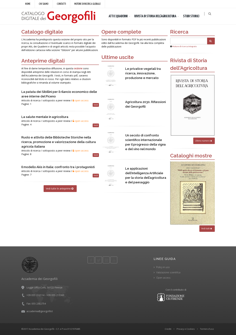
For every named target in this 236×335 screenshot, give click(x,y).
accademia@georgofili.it (39, 311)
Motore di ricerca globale (87, 4)
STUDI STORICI (193, 16)
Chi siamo (43, 4)
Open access (163, 277)
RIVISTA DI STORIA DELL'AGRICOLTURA (157, 16)
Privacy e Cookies (186, 328)
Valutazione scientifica (168, 272)
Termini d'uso (207, 328)
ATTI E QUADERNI (119, 16)
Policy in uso (163, 267)
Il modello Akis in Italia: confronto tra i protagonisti (58, 167)
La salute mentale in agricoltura (44, 117)
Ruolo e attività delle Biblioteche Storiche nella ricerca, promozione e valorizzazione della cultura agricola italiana (58, 142)
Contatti (61, 4)
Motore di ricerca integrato (184, 46)
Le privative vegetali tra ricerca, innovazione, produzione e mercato (143, 73)
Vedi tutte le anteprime (60, 188)
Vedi (96, 104)
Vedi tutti (207, 228)
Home (27, 4)
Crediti (168, 328)
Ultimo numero (204, 140)
